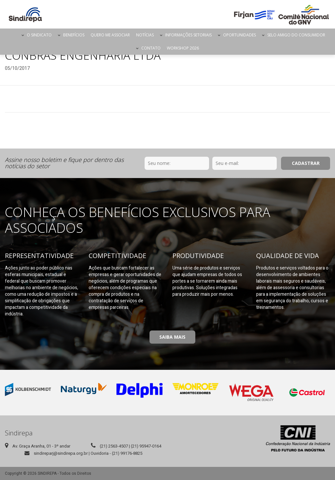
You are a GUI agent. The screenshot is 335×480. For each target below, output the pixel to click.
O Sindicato (39, 35)
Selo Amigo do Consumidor (296, 35)
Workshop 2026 (183, 48)
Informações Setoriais (188, 35)
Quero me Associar (110, 35)
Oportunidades (239, 35)
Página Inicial (13, 35)
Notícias (145, 35)
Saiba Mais (172, 337)
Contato (151, 48)
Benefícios (73, 35)
